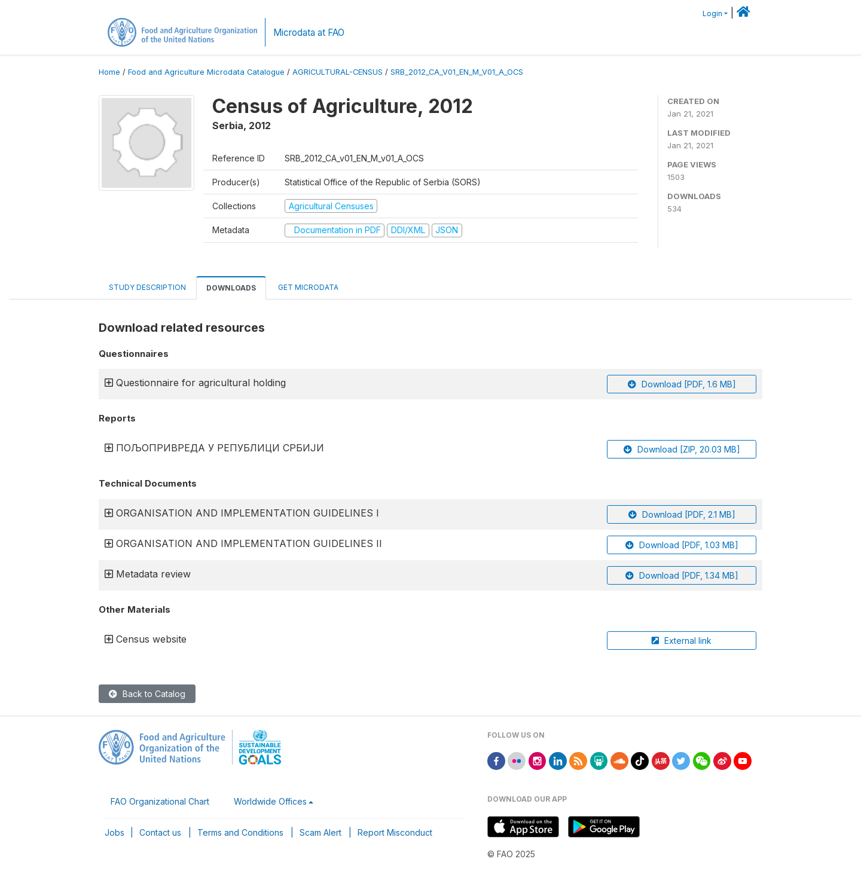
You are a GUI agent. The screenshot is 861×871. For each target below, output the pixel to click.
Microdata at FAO (308, 32)
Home (109, 72)
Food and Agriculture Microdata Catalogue (206, 72)
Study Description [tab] (147, 287)
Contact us (160, 832)
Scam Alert (320, 832)
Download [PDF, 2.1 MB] (681, 514)
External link (682, 640)
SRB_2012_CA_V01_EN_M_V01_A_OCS (456, 72)
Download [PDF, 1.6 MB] (682, 384)
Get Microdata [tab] (307, 287)
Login (712, 13)
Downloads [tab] (231, 287)
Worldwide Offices (270, 801)
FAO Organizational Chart (160, 801)
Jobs (114, 832)
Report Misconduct (395, 832)
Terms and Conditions (240, 832)
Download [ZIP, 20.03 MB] (682, 449)
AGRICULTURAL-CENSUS (337, 72)
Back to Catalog (147, 694)
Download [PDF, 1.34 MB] (681, 575)
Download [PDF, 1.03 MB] (681, 545)
